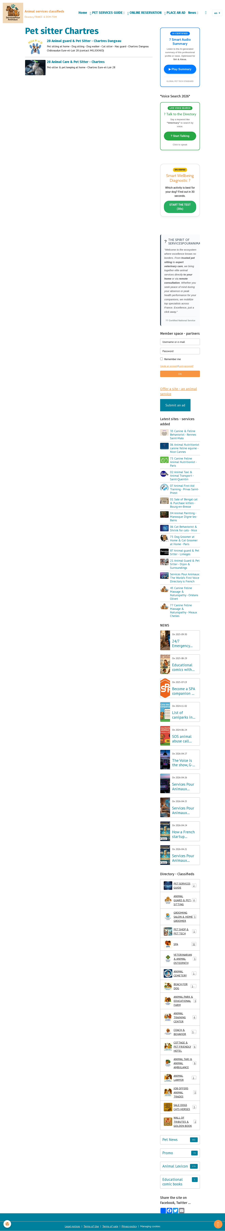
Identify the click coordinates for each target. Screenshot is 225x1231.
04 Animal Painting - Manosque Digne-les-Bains (183, 516)
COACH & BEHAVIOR (180, 1032)
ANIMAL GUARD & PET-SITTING (180, 900)
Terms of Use (91, 1226)
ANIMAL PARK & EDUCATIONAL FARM (180, 1001)
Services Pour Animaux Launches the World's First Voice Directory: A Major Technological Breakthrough (183, 858)
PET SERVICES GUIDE (106, 13)
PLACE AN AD (174, 13)
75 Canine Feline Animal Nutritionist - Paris (183, 461)
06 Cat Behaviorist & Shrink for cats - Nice (183, 528)
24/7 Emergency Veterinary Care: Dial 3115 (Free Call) (185, 643)
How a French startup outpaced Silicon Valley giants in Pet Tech (183, 834)
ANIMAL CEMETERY (180, 973)
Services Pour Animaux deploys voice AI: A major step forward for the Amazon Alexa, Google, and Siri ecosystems (184, 810)
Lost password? (186, 366)
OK (180, 374)
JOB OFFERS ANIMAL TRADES (180, 1092)
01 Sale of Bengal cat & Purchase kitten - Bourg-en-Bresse (184, 502)
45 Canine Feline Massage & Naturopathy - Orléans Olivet (184, 593)
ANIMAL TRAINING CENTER (180, 1017)
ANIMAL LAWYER (180, 1078)
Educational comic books (172, 1181)
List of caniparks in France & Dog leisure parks (183, 715)
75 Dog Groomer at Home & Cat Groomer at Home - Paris (184, 540)
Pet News (170, 1139)
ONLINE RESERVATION (144, 13)
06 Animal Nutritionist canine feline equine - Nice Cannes (184, 448)
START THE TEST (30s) (180, 206)
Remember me (172, 359)
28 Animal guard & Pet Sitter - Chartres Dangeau (84, 41)
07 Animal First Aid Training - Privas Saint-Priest (184, 489)
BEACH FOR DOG (180, 986)
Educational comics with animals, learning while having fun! (184, 667)
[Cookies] (7, 1224)
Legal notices (72, 1226)
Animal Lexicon (175, 1166)
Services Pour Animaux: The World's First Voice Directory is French (185, 577)
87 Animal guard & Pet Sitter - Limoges (184, 552)
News (192, 13)
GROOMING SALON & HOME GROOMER (180, 917)
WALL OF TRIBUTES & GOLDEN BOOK (180, 1121)
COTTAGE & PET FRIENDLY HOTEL (180, 1046)
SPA (180, 944)
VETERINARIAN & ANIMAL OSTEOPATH (180, 959)
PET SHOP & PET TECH (180, 931)
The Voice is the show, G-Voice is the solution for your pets (182, 762)
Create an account (168, 366)
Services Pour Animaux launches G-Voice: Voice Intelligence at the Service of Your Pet (184, 786)
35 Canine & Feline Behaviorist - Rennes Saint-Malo (183, 434)
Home (83, 13)
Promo (167, 1153)
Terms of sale (110, 1226)
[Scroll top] (218, 1224)
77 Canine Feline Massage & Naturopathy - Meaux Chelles (183, 610)
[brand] (33, 13)
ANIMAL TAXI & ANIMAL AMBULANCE (180, 1063)
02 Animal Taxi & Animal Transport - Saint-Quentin (182, 475)
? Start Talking (180, 135)
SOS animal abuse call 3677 (182, 738)
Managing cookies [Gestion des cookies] (150, 1226)
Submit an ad (175, 405)
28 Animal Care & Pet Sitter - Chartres (76, 62)
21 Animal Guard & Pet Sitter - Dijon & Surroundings (185, 564)
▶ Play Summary (180, 69)
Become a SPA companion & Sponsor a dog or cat (184, 691)
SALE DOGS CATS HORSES (180, 1107)
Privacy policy (129, 1226)
